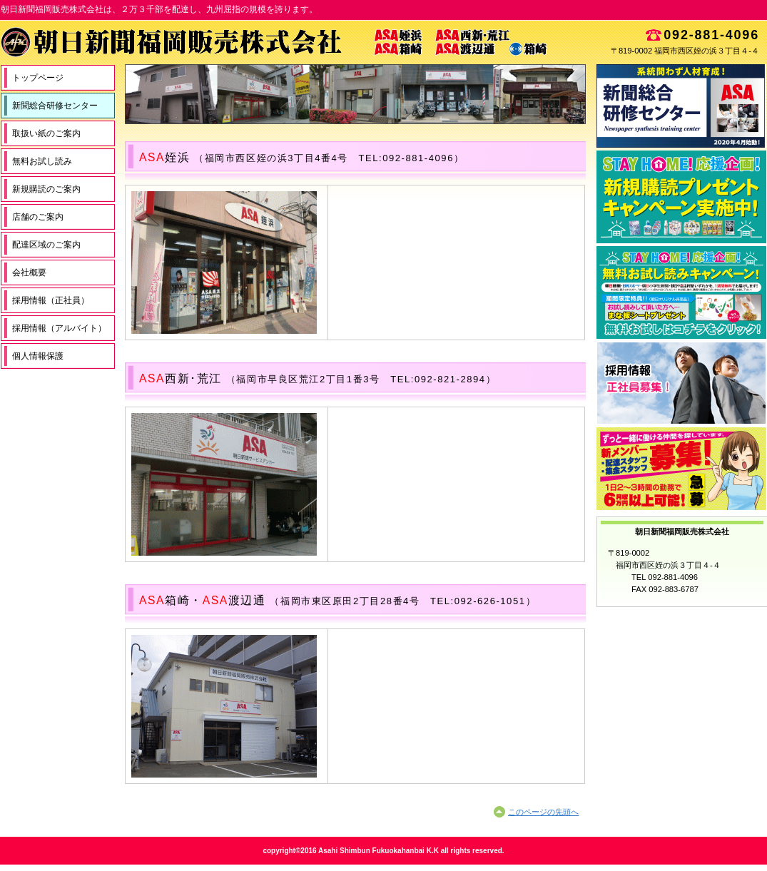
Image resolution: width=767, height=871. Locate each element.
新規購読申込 (681, 197)
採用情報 (681, 383)
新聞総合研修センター (681, 106)
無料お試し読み (681, 292)
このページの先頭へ (543, 812)
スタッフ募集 (681, 468)
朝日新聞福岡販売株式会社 (293, 42)
